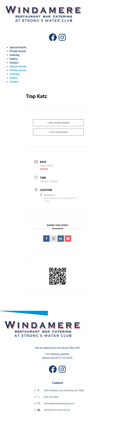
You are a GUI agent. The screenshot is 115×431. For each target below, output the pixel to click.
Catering (14, 55)
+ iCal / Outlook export (58, 132)
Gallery (14, 58)
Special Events (18, 47)
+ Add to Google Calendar (58, 123)
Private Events (18, 51)
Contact (14, 62)
